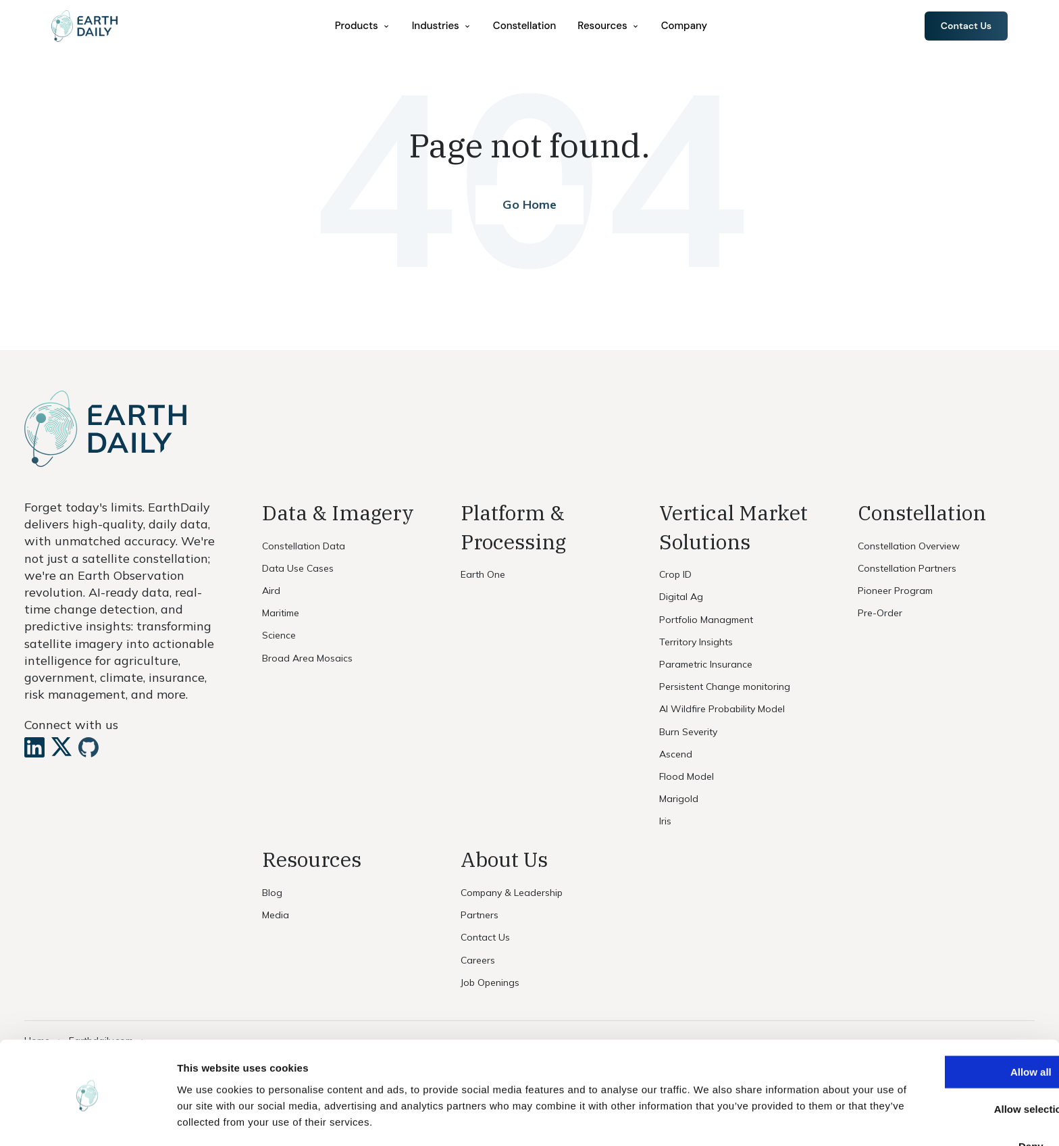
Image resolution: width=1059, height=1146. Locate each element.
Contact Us (963, 26)
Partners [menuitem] (479, 915)
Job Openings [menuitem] (490, 982)
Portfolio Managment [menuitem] (706, 620)
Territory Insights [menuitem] (696, 642)
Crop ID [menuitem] (675, 574)
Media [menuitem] (275, 915)
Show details (708, 1119)
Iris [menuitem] (665, 821)
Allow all (946, 1026)
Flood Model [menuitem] (686, 776)
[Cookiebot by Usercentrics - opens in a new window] (87, 1120)
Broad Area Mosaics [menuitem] (307, 658)
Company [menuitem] (687, 26)
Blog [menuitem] (272, 893)
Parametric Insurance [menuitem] (705, 664)
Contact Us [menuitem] (485, 937)
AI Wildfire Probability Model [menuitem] (722, 709)
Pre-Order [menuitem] (880, 613)
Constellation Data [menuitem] (303, 546)
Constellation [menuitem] (527, 26)
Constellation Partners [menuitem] (907, 568)
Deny (946, 1100)
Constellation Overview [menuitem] (909, 546)
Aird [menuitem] (271, 590)
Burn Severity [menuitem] (688, 732)
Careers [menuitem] (478, 960)
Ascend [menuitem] (675, 754)
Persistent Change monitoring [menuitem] (724, 686)
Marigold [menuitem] (678, 799)
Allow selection (946, 1063)
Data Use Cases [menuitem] (298, 568)
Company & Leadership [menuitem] (512, 893)
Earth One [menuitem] (483, 574)
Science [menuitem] (279, 635)
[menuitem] (365, 26)
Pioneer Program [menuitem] (895, 590)
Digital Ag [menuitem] (681, 597)
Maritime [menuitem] (280, 613)
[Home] (90, 27)
